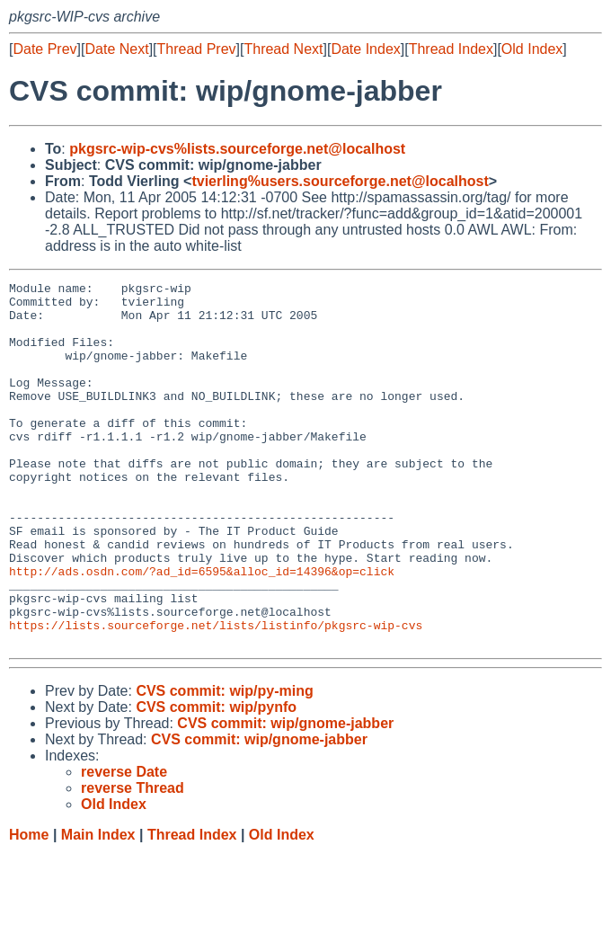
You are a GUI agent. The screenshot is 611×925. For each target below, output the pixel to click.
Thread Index (451, 49)
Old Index (531, 49)
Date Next (116, 49)
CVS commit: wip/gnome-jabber (285, 796)
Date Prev (44, 49)
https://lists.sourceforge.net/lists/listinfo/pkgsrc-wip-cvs (215, 695)
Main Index (98, 907)
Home (29, 907)
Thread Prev (196, 49)
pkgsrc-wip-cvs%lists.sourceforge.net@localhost (237, 148)
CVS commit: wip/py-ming (224, 763)
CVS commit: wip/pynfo (216, 779)
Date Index (365, 49)
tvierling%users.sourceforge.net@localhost (339, 181)
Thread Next (283, 49)
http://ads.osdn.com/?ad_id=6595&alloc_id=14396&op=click (201, 630)
